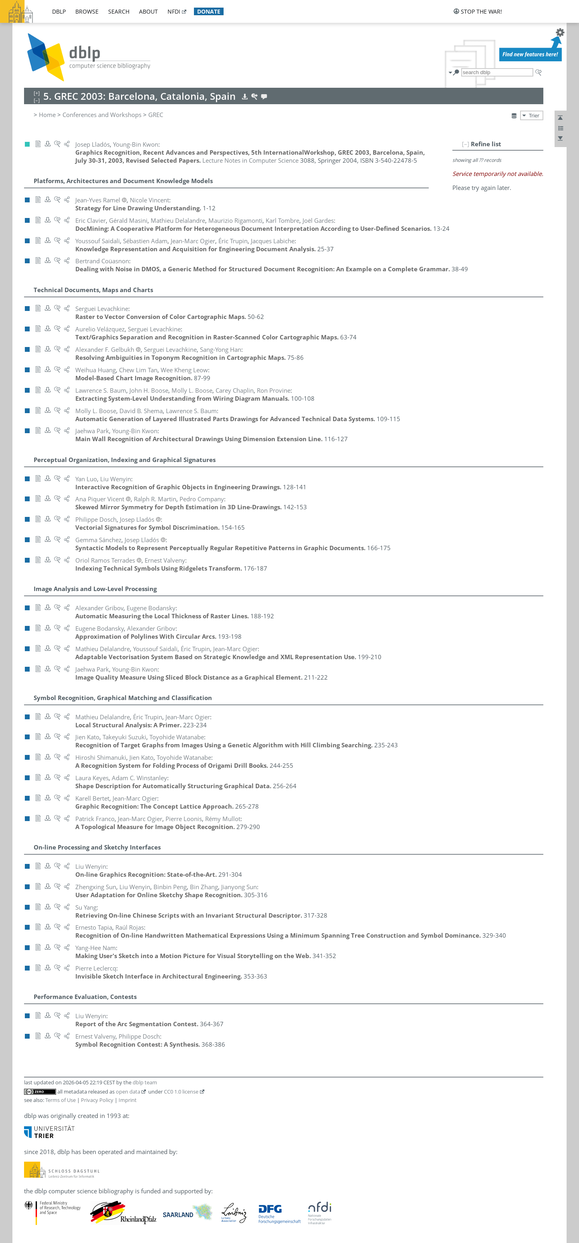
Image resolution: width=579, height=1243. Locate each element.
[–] (465, 144)
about (148, 11)
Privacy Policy (97, 1100)
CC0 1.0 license (181, 1091)
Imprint (128, 1100)
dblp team (145, 1082)
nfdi (173, 11)
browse (87, 11)
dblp (59, 11)
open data (128, 1091)
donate (208, 11)
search (118, 11)
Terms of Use (60, 1100)
